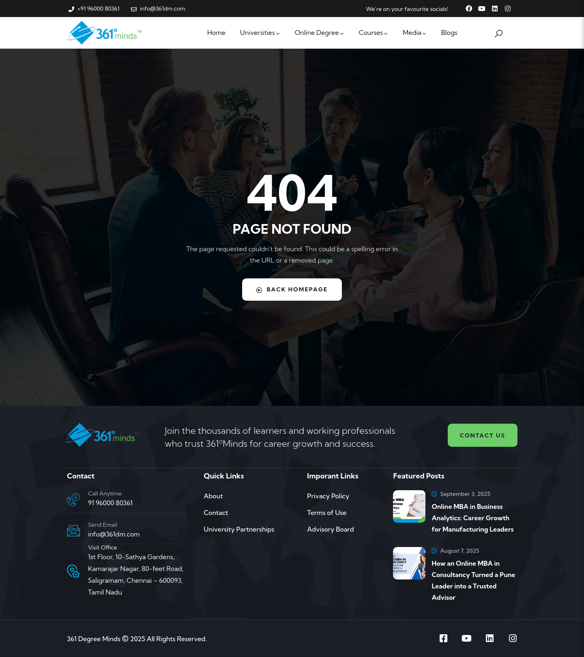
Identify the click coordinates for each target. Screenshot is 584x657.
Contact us (482, 435)
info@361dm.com (114, 534)
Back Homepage (292, 289)
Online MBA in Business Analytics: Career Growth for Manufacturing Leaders (472, 517)
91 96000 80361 (110, 503)
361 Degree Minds (93, 639)
